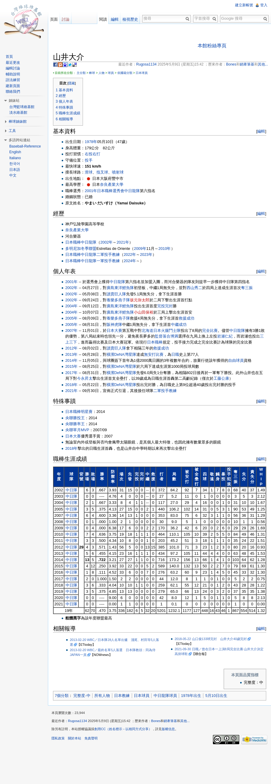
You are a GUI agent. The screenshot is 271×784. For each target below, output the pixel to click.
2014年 (71, 360)
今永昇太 (85, 378)
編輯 (261, 131)
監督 (159, 336)
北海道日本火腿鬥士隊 (161, 330)
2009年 (140, 248)
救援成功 (186, 318)
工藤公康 (221, 378)
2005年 (71, 318)
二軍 (100, 254)
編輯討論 (13, 68)
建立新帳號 (244, 5)
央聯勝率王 (75, 424)
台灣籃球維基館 (21, 107)
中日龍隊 (132, 191)
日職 (175, 354)
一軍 (100, 261)
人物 (102, 73)
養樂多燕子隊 (118, 300)
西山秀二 (194, 287)
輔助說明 (13, 74)
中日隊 (71, 490)
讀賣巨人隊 (116, 294)
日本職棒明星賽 (79, 411)
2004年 (71, 306)
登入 (263, 5)
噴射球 (118, 172)
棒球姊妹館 (18, 121)
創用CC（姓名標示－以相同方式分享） (123, 729)
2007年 (71, 330)
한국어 (14, 164)
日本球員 (142, 73)
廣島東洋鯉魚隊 (120, 287)
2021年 (122, 242)
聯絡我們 (13, 91)
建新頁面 (13, 86)
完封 (169, 306)
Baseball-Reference (25, 146)
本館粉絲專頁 (212, 45)
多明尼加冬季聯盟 (80, 248)
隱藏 (71, 83)
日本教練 (122, 695)
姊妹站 (14, 100)
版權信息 (168, 729)
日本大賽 (114, 330)
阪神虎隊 (114, 324)
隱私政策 (58, 738)
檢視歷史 (130, 19)
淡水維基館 (18, 112)
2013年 (71, 354)
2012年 (71, 348)
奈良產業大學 (111, 184)
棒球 (92, 73)
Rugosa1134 (77, 721)
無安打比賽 (153, 354)
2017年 (71, 372)
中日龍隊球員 (165, 695)
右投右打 (92, 154)
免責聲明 (91, 738)
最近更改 (13, 62)
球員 (111, 73)
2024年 (130, 261)
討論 (65, 19)
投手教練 (112, 254)
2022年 (130, 254)
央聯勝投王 (75, 418)
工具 (12, 131)
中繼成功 (179, 324)
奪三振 (247, 287)
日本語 (14, 170)
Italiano (15, 158)
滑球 (89, 172)
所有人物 (102, 695)
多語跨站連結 (19, 140)
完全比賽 (210, 330)
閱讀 (103, 19)
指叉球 (102, 172)
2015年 (71, 366)
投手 (89, 160)
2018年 (71, 384)
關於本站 (74, 738)
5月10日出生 (216, 695)
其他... (185, 721)
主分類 (81, 73)
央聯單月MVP (77, 430)
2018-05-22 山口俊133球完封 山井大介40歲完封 (211, 639)
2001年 (91, 191)
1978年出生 (191, 695)
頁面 (54, 19)
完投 (161, 306)
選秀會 (118, 191)
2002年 (106, 242)
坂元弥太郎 (139, 300)
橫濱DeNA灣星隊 (121, 354)
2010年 (164, 248)
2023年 (146, 254)
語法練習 (13, 80)
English (15, 152)
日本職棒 (105, 191)
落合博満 (170, 336)
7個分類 (62, 695)
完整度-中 (81, 695)
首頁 (9, 56)
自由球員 (236, 360)
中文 (12, 175)
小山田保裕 (143, 312)
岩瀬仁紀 (225, 336)
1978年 (91, 141)
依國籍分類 (124, 73)
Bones (156, 721)
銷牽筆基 (170, 721)
